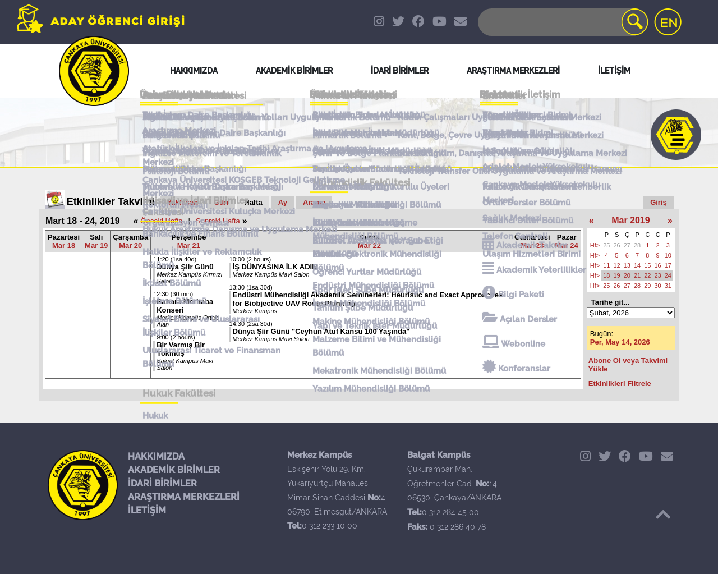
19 (617, 275)
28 (637, 245)
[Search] (562, 22)
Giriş (658, 202)
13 (627, 265)
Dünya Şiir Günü (185, 267)
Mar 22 (369, 245)
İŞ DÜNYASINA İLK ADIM (275, 267)
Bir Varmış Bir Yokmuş (181, 349)
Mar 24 (566, 245)
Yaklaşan (183, 202)
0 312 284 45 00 (450, 512)
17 (668, 265)
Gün (221, 202)
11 (606, 265)
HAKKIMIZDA (156, 456)
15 (647, 265)
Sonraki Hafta (218, 221)
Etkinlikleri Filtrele (619, 383)
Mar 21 (188, 245)
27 (627, 245)
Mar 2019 (630, 220)
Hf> (595, 245)
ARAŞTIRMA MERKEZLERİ (184, 497)
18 (606, 275)
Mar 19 (96, 245)
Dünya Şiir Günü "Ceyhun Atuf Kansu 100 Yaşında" (321, 331)
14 (637, 265)
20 (627, 275)
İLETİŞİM (147, 510)
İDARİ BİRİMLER (162, 483)
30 (658, 285)
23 (658, 275)
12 (617, 265)
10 (668, 255)
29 (647, 285)
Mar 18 (63, 245)
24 (668, 275)
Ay (282, 202)
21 (637, 275)
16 (658, 265)
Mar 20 (130, 245)
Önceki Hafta (161, 221)
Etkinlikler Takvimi (111, 201)
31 (668, 285)
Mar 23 (532, 245)
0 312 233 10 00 (329, 525)
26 (617, 245)
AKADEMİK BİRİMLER (174, 470)
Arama (314, 202)
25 (606, 245)
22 (647, 275)
